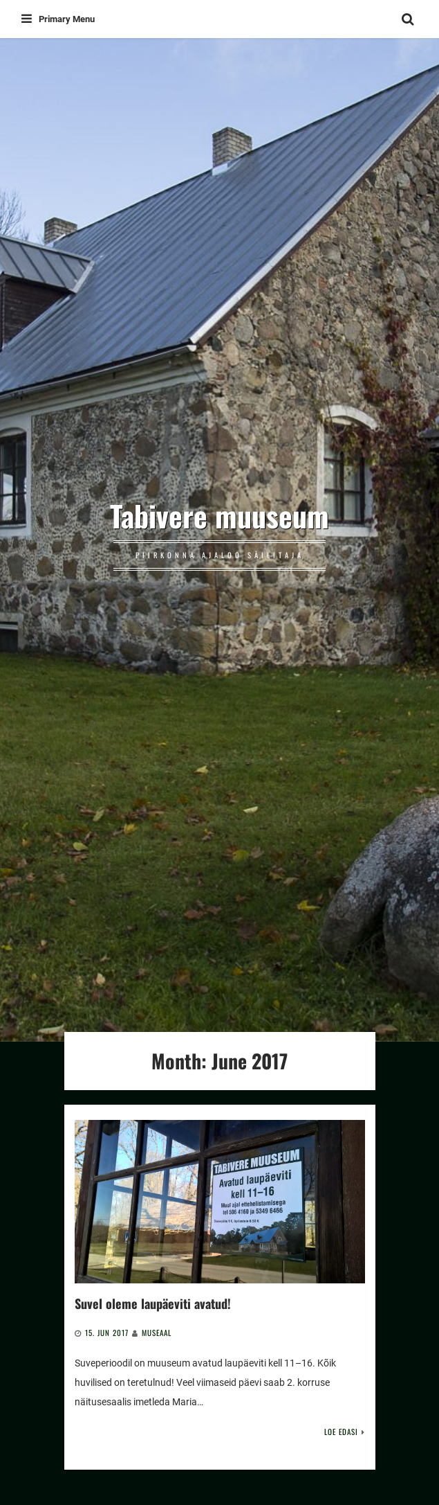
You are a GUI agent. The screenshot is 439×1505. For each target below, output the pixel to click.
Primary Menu (58, 19)
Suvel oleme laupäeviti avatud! (153, 1303)
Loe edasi (341, 1431)
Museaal (156, 1332)
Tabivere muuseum (219, 515)
